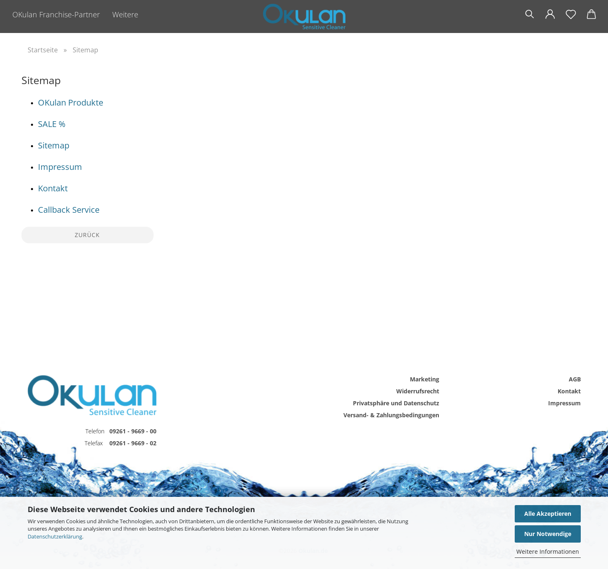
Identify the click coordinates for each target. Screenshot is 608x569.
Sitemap (53, 145)
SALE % (52, 123)
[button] (550, 14)
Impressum (60, 166)
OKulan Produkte (70, 102)
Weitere (125, 14)
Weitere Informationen (547, 551)
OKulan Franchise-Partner (56, 14)
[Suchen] (529, 14)
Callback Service (68, 209)
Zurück (87, 235)
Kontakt (53, 188)
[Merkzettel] (571, 14)
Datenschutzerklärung (55, 536)
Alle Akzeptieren (547, 513)
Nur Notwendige (547, 534)
